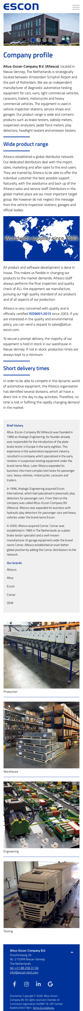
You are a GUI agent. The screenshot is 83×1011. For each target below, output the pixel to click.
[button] (9, 29)
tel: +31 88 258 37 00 (24, 967)
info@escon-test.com (24, 972)
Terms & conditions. (43, 1008)
